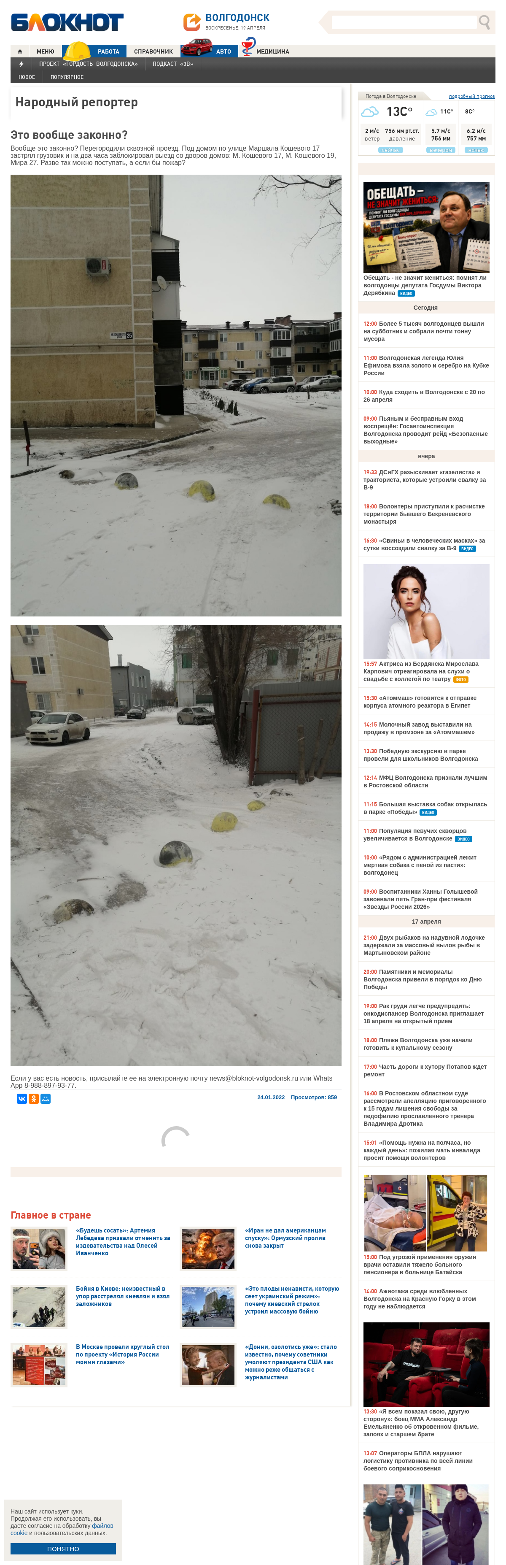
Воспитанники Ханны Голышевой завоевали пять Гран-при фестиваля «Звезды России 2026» (420, 899)
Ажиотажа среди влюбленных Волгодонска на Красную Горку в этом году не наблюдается (419, 1299)
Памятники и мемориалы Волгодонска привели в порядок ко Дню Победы (422, 979)
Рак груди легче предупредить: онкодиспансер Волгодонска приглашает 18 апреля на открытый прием (423, 1013)
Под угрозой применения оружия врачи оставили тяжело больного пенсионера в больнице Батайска (419, 1265)
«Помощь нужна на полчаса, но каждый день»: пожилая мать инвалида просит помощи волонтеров (421, 1150)
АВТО (205, 51)
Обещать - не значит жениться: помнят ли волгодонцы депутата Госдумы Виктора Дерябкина (425, 285)
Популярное (67, 77)
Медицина (265, 50)
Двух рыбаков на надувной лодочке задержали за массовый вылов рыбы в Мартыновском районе (424, 945)
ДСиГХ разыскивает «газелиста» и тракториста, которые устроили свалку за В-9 (424, 480)
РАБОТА (90, 51)
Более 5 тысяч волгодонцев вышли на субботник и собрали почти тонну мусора (423, 331)
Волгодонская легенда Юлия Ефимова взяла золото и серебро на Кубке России (426, 365)
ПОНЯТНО (63, 1548)
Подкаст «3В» (173, 63)
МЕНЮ (45, 51)
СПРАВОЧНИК (153, 51)
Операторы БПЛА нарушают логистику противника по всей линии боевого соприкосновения (418, 1461)
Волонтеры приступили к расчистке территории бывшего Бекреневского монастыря (424, 514)
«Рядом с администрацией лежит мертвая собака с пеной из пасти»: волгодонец (419, 865)
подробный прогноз (472, 96)
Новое (27, 77)
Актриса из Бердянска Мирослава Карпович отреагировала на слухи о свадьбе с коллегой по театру (421, 671)
